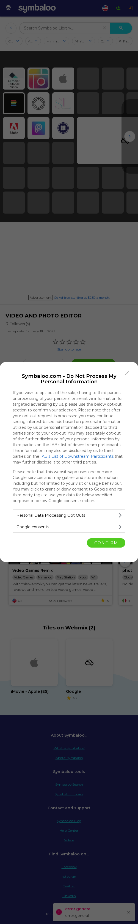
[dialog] (69, 462)
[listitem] (69, 515)
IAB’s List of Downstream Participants (77, 456)
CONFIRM (106, 542)
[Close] (127, 373)
